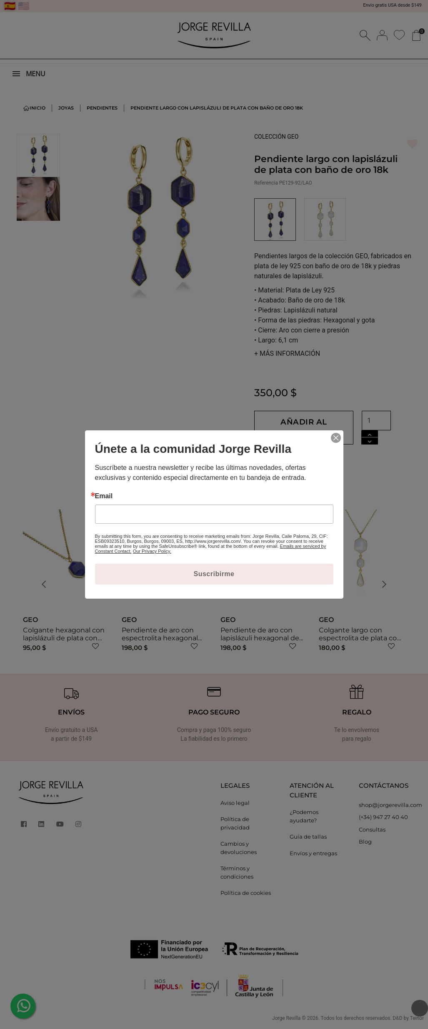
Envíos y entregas (313, 853)
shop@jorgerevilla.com (387, 805)
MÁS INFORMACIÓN (287, 353)
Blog (365, 841)
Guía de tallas (308, 836)
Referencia (266, 183)
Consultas (372, 829)
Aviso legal (235, 802)
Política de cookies (245, 892)
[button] (46, 584)
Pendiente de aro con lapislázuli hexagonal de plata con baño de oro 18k (262, 638)
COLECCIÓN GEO (276, 136)
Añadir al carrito (313, 427)
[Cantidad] (394, 420)
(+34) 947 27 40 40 (383, 817)
